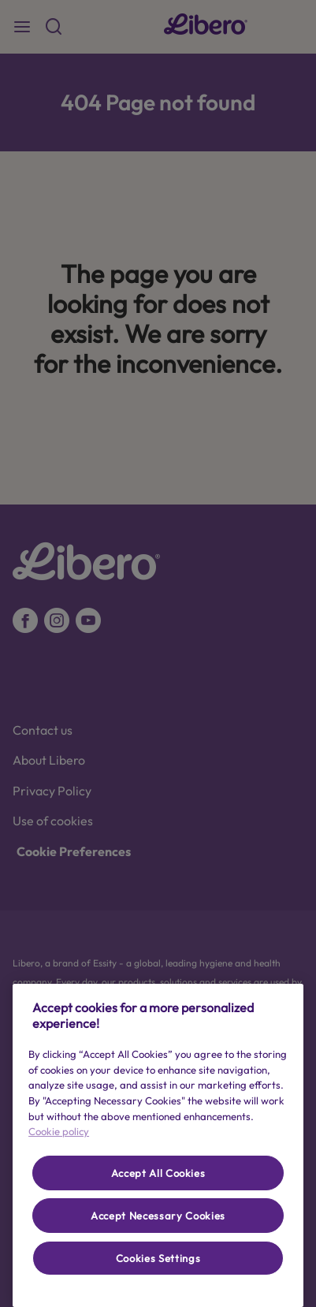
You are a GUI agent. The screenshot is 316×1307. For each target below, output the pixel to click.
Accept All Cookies (158, 1173)
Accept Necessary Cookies (158, 1215)
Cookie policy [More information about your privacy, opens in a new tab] (58, 1131)
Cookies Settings (158, 1258)
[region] (158, 1145)
